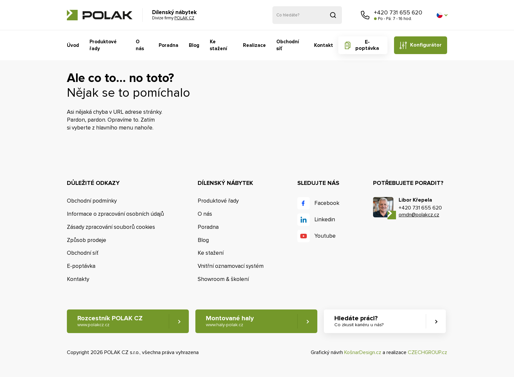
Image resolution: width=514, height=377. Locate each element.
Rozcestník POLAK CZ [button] (110, 321)
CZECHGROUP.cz (427, 352)
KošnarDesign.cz (362, 352)
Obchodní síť (287, 45)
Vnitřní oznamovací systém (231, 266)
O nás (140, 45)
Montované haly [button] (230, 321)
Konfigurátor (426, 45)
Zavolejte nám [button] (365, 15)
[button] (442, 15)
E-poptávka (367, 45)
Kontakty (78, 279)
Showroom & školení (223, 279)
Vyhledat (333, 15)
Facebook (326, 203)
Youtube (325, 235)
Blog (194, 45)
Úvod (73, 45)
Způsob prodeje (86, 240)
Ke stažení (218, 45)
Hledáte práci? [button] (359, 321)
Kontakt (323, 45)
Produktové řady (103, 45)
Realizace (254, 45)
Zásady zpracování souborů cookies (111, 227)
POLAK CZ (99, 15)
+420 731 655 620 (398, 12)
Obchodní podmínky (92, 200)
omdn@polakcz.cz (419, 214)
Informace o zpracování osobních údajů (115, 213)
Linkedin (324, 219)
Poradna (168, 45)
